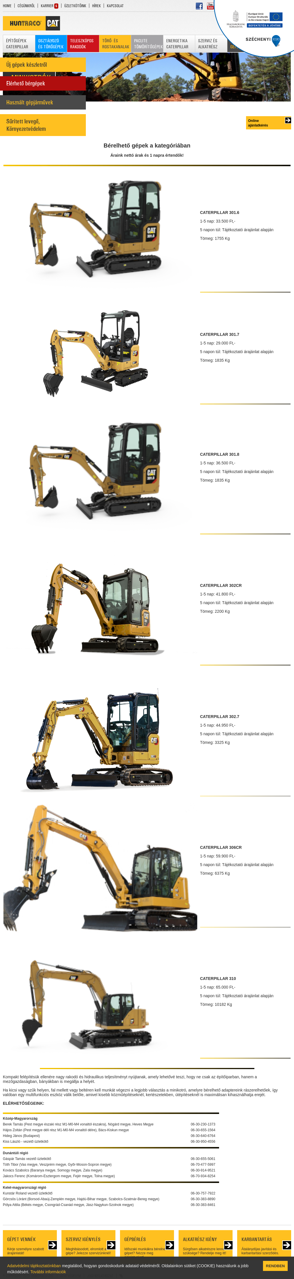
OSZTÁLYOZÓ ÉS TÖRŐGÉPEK (50, 43)
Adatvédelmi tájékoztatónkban (34, 1265)
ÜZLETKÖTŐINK (75, 5)
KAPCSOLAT (115, 5)
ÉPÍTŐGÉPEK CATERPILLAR (17, 43)
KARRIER (47, 5)
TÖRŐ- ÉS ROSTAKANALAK (115, 43)
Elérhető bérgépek (25, 83)
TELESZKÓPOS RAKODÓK (82, 43)
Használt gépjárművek (29, 102)
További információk (48, 1272)
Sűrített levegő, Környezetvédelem (26, 125)
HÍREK (96, 5)
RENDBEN (275, 1266)
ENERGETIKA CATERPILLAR (177, 43)
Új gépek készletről (26, 64)
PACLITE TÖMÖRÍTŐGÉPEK (148, 43)
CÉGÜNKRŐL (26, 5)
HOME (7, 5)
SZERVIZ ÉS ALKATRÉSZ (207, 43)
